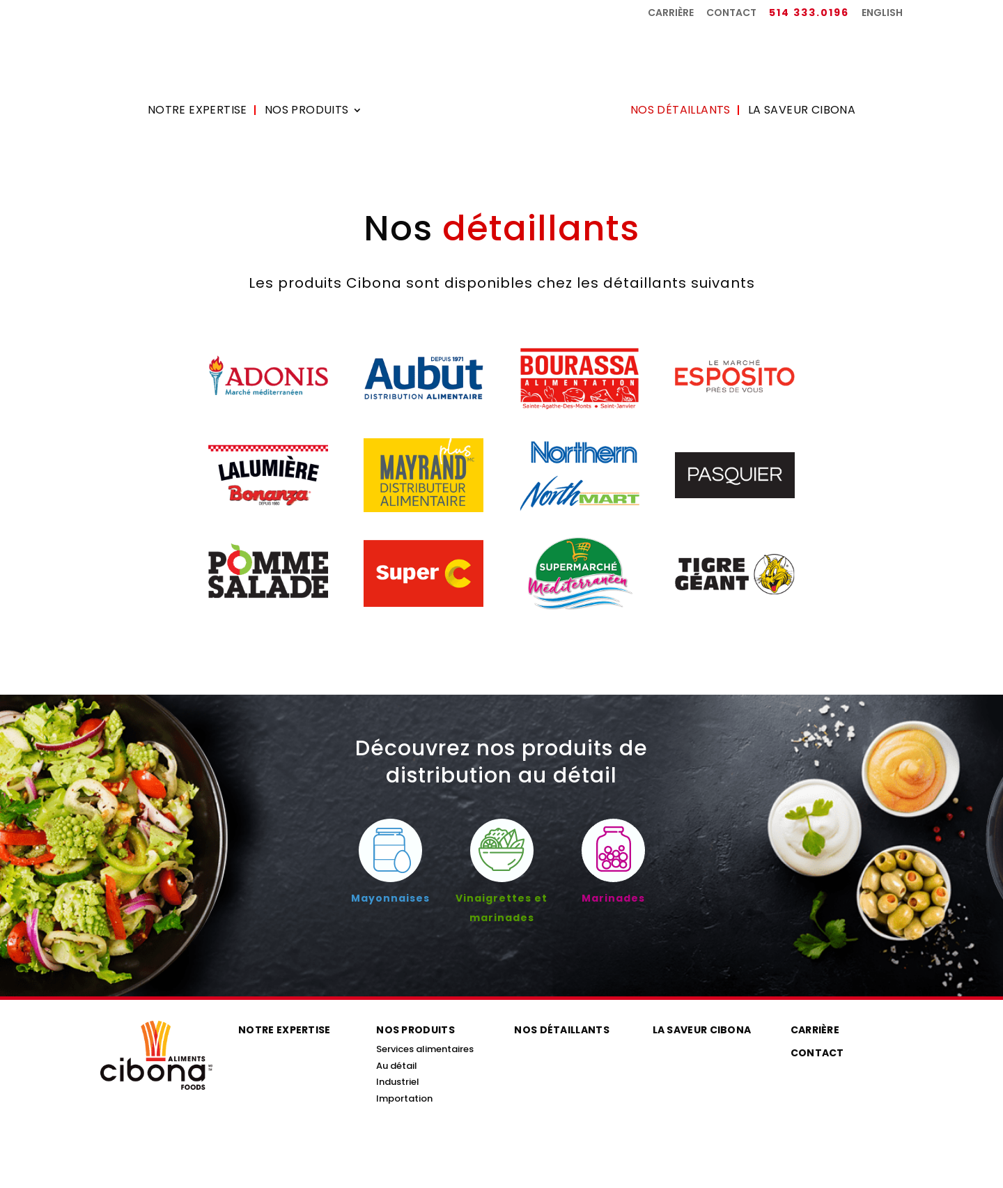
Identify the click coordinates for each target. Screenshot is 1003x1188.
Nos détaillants (680, 111)
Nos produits (307, 111)
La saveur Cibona (801, 111)
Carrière (671, 14)
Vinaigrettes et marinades (501, 898)
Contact (731, 14)
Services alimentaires (425, 1049)
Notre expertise (197, 111)
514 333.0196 (809, 14)
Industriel (397, 1081)
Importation (404, 1098)
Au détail (396, 1065)
